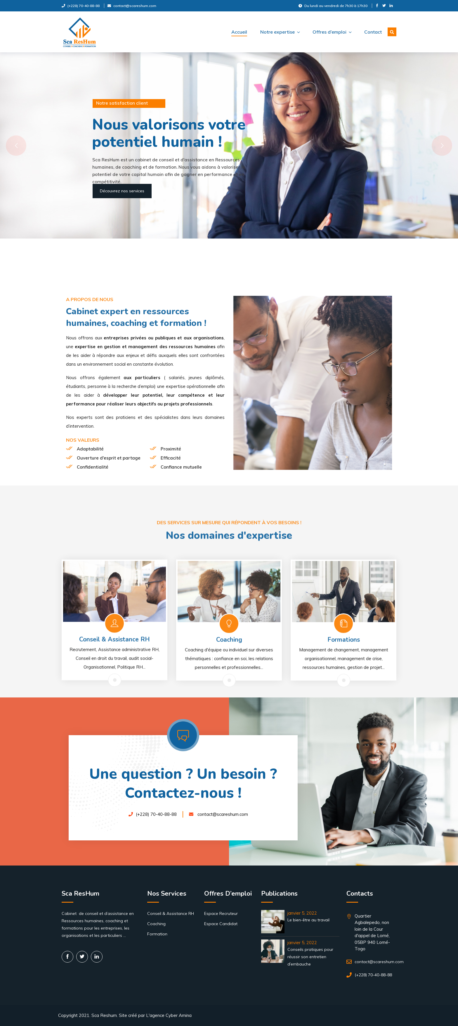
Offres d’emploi (332, 32)
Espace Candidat (220, 923)
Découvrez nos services (122, 191)
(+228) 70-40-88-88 (81, 6)
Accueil (239, 32)
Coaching (156, 923)
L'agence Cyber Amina (169, 1015)
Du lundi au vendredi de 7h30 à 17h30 (333, 6)
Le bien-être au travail (308, 920)
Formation (157, 934)
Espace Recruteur (221, 913)
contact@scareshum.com (131, 6)
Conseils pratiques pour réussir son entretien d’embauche (310, 957)
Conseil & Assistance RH (170, 913)
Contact (373, 32)
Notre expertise (279, 32)
